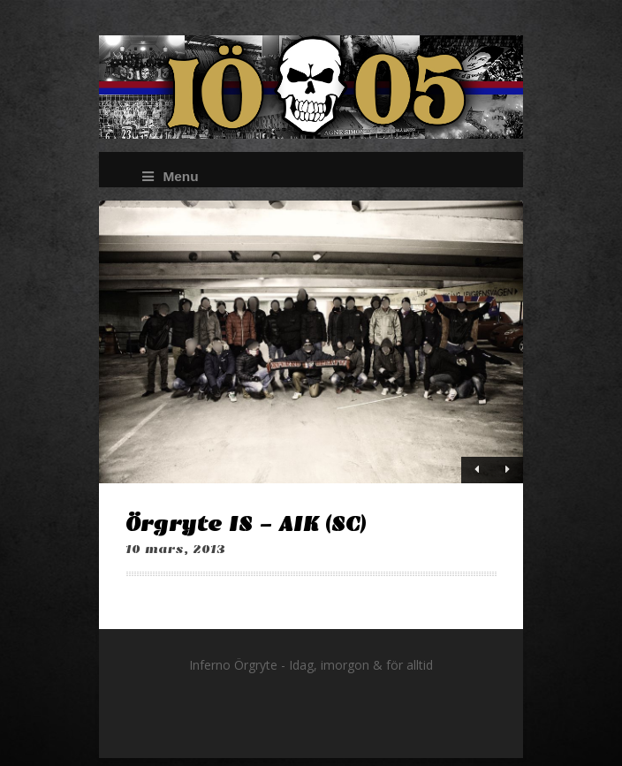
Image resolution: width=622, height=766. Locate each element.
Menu (170, 176)
